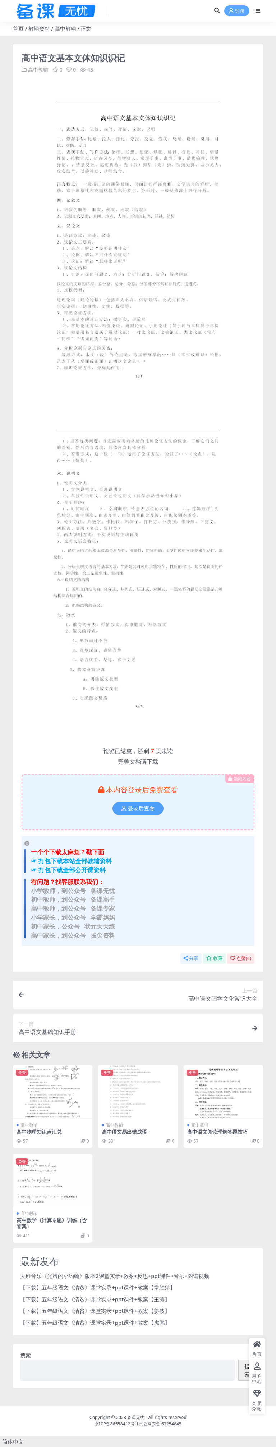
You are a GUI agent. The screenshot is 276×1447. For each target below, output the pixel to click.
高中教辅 (65, 28)
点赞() (240, 958)
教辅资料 (39, 28)
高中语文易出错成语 (124, 1131)
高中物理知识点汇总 (39, 1131)
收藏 (214, 958)
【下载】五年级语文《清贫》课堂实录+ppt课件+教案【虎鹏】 (95, 1322)
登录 (237, 11)
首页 (18, 28)
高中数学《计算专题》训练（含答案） (52, 1223)
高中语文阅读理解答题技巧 (217, 1131)
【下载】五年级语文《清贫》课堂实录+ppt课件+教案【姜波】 (95, 1310)
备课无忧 (135, 1417)
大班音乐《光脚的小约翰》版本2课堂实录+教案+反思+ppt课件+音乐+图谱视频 (114, 1275)
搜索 (25, 1355)
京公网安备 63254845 (160, 1424)
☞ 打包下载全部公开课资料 (68, 870)
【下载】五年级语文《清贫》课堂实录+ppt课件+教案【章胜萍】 (97, 1287)
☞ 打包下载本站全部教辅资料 (71, 861)
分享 (191, 958)
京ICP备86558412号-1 (117, 1424)
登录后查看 (138, 808)
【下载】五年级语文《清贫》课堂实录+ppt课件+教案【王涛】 (95, 1299)
